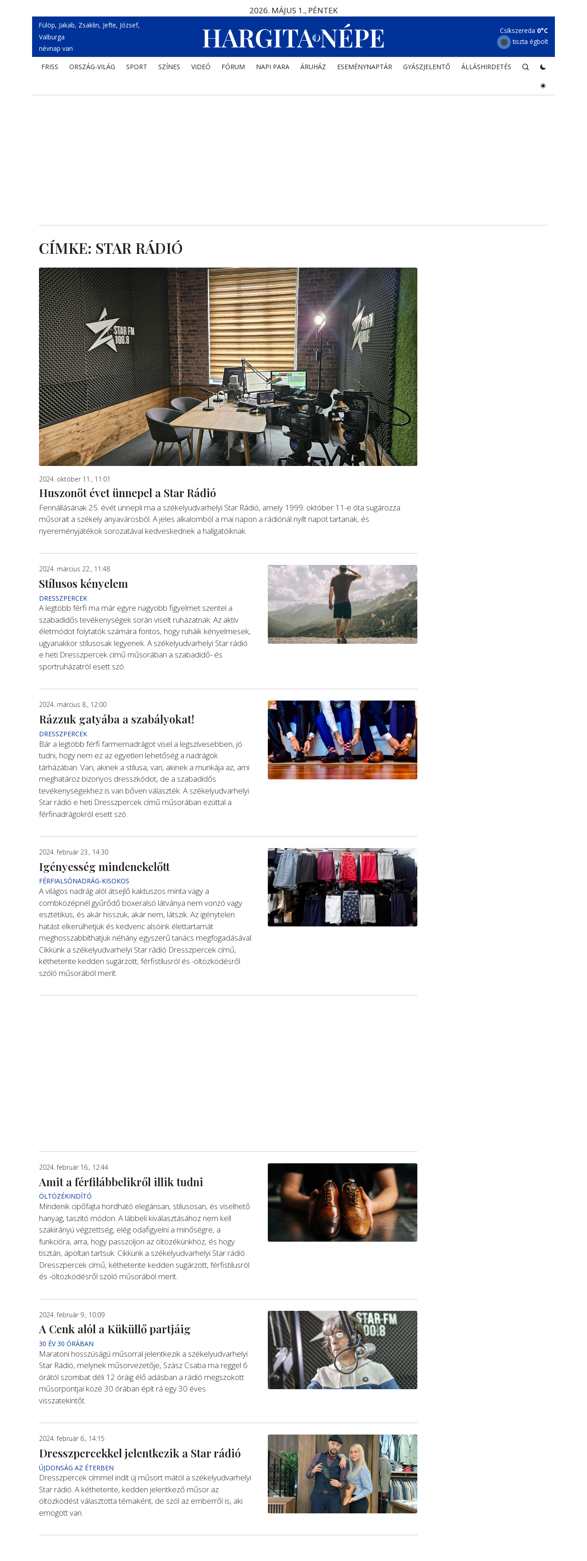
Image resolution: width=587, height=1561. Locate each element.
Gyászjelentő (426, 66)
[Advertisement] (293, 147)
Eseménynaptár (364, 66)
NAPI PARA (272, 66)
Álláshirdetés (486, 66)
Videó (200, 66)
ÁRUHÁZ (313, 66)
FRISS (49, 66)
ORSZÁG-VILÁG (92, 66)
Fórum (233, 66)
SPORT (136, 66)
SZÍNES (169, 66)
